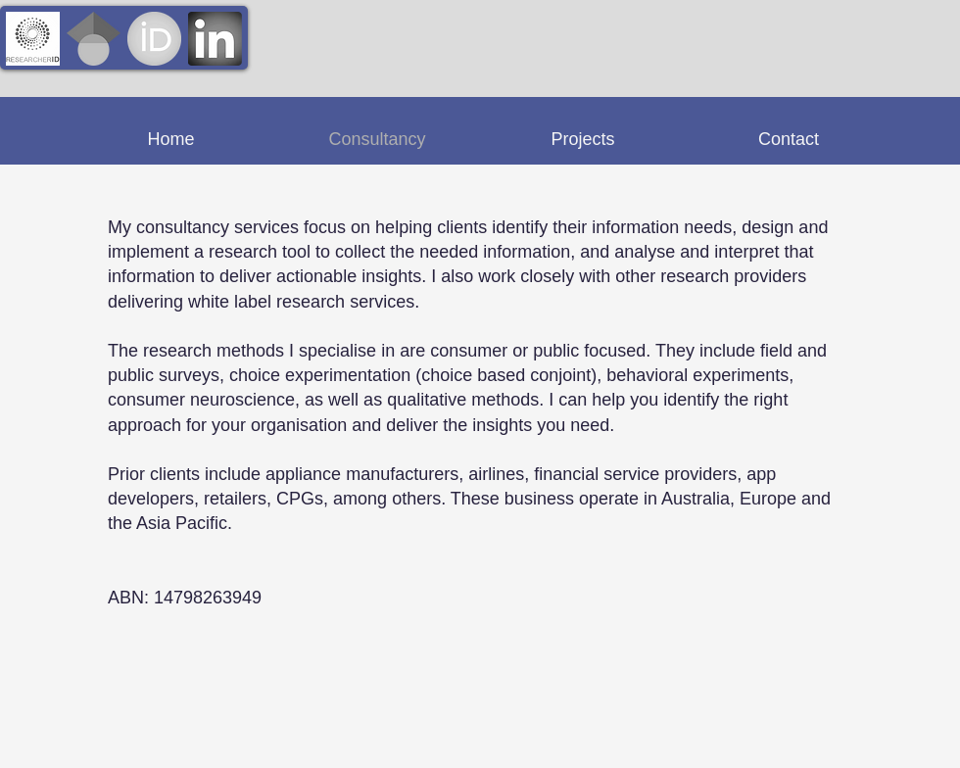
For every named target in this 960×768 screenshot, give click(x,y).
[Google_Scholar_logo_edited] (93, 39)
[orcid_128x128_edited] (154, 39)
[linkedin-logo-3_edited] (215, 39)
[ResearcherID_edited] (33, 39)
